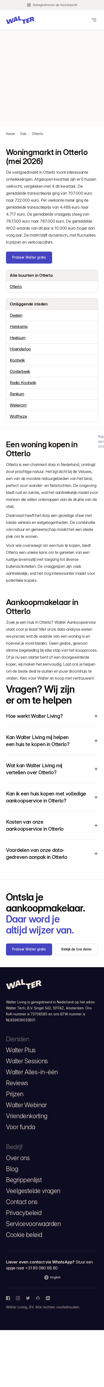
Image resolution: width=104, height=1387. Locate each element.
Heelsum (17, 337)
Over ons (18, 1158)
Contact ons (22, 1202)
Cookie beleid (24, 1234)
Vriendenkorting (26, 1116)
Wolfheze (18, 416)
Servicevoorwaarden (33, 1224)
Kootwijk (17, 360)
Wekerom (18, 405)
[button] (20, 20)
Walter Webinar (26, 1105)
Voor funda (20, 1127)
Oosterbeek (20, 371)
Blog (12, 1169)
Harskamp (19, 326)
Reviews (17, 1083)
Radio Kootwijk (23, 382)
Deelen (16, 315)
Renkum (17, 393)
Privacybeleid (24, 1213)
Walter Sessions (27, 1061)
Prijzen (14, 1094)
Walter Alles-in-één (32, 1072)
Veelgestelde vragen (33, 1191)
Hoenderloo (20, 348)
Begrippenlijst (24, 1180)
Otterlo (16, 286)
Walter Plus (21, 1050)
